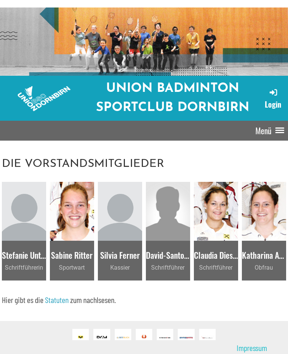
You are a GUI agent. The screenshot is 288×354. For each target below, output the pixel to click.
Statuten (57, 299)
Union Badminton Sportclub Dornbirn (172, 98)
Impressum (252, 347)
